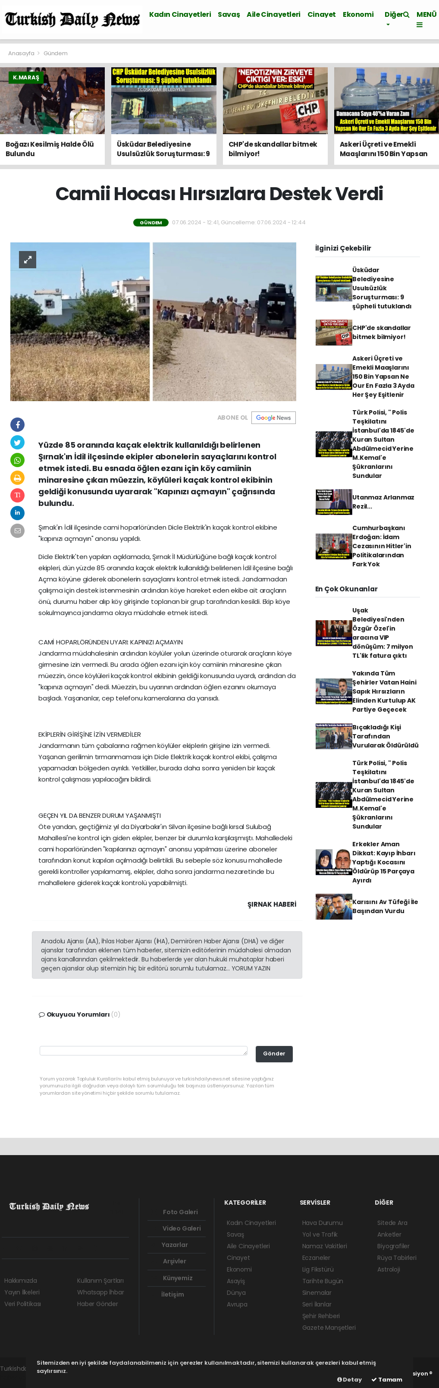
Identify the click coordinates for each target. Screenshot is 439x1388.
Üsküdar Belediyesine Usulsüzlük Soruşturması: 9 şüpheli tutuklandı (382, 288)
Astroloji (388, 1269)
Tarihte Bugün (323, 1281)
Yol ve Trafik (320, 1234)
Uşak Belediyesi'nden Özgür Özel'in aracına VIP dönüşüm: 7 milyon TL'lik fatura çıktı (382, 633)
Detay (349, 1379)
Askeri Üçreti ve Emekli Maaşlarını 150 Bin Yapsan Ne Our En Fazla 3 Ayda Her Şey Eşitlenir (383, 376)
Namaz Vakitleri (324, 1246)
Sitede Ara (392, 1222)
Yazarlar (169, 1244)
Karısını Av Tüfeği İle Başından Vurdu (385, 906)
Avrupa (237, 1304)
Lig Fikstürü (318, 1269)
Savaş (229, 14)
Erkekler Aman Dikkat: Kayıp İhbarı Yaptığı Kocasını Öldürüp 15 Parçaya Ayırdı (383, 862)
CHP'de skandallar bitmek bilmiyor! (381, 332)
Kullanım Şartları (100, 1280)
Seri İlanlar (317, 1304)
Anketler (389, 1234)
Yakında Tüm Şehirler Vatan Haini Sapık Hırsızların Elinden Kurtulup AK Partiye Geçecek (384, 691)
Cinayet (321, 14)
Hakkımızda (20, 1280)
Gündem (56, 53)
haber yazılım (19, 1377)
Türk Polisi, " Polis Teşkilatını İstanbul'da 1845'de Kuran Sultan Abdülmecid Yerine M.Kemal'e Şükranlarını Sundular (383, 444)
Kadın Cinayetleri (180, 14)
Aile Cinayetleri (274, 14)
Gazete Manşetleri (329, 1327)
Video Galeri (176, 1228)
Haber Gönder (97, 1304)
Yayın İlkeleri (21, 1292)
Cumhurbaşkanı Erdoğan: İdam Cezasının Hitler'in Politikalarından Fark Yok (381, 546)
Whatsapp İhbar (100, 1292)
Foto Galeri (174, 1212)
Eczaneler (316, 1257)
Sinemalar (317, 1292)
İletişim (167, 1294)
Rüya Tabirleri (396, 1257)
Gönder (274, 1053)
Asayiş (236, 1281)
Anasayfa (21, 53)
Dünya (236, 1292)
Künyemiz (171, 1278)
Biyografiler (393, 1246)
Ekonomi (358, 14)
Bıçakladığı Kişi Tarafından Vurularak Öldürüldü (385, 736)
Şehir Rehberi (321, 1316)
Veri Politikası (22, 1304)
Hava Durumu (322, 1222)
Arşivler (168, 1261)
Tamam (386, 1379)
